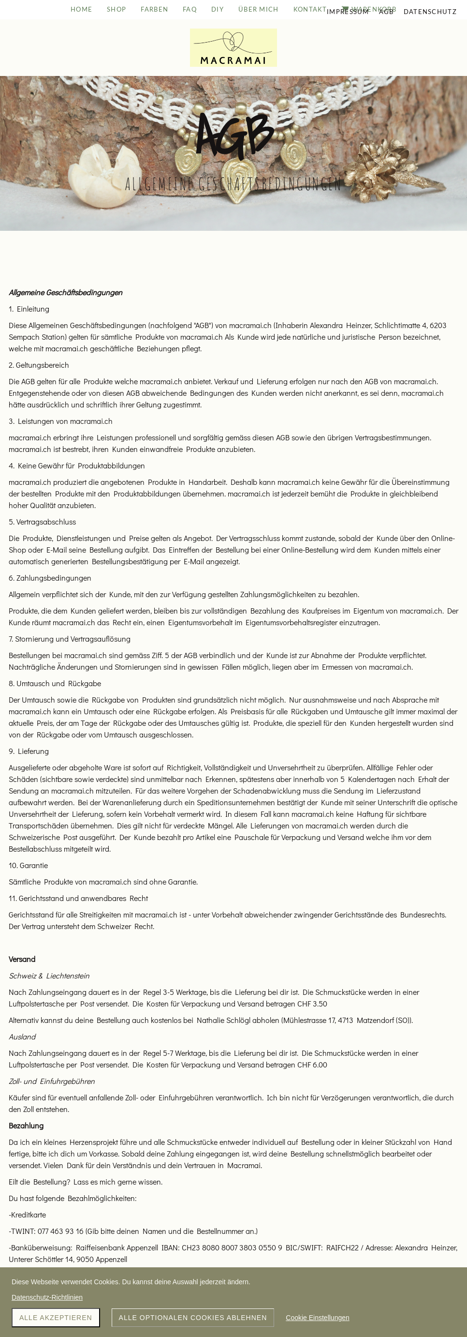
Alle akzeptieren (55, 1318)
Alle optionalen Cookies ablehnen (193, 1318)
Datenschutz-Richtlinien (47, 1297)
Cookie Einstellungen (318, 1318)
